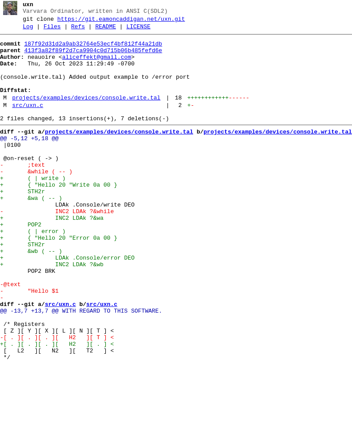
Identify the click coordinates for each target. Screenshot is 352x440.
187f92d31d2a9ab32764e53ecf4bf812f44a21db (93, 49)
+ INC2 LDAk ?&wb (51, 311)
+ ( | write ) (32, 207)
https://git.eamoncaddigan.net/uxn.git (121, 22)
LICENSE (138, 30)
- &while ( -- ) (36, 199)
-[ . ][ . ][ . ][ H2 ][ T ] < (57, 398)
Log (28, 30)
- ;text (22, 191)
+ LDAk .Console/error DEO (67, 303)
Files (52, 30)
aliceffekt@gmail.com (96, 65)
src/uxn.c (27, 122)
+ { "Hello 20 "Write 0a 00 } (58, 215)
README (105, 30)
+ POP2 (21, 263)
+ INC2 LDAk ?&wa (51, 255)
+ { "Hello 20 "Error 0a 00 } (58, 279)
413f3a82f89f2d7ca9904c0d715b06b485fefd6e (93, 57)
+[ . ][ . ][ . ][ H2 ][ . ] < (57, 406)
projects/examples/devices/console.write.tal (86, 114)
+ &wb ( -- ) (31, 295)
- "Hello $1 (29, 343)
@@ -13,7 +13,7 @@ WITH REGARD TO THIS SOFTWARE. (81, 367)
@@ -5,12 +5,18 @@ (29, 160)
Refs (78, 30)
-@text (10, 335)
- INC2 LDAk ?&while (57, 247)
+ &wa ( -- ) (31, 231)
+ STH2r (22, 223)
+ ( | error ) (32, 271)
